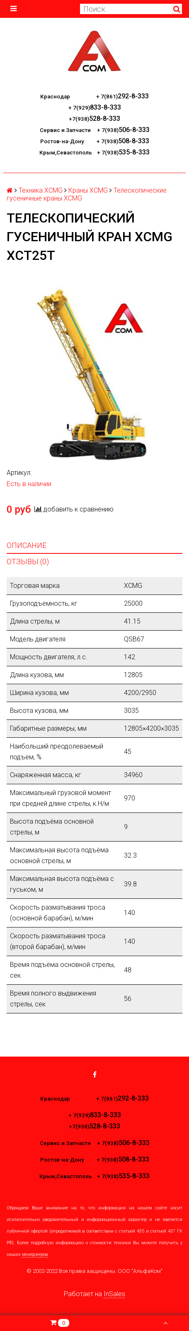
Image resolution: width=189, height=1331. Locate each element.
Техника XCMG (41, 190)
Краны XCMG (88, 190)
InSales (114, 1294)
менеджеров (35, 1254)
